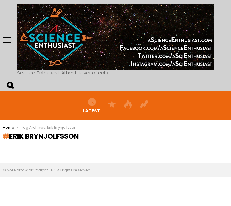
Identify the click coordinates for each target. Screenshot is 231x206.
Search (10, 85)
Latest (91, 105)
